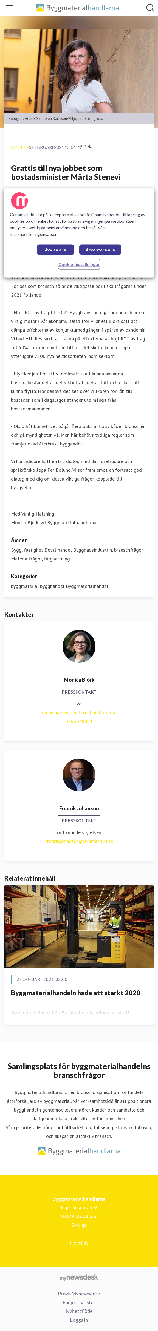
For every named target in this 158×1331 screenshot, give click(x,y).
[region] (79, 232)
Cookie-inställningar (79, 264)
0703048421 (79, 721)
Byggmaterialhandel (87, 586)
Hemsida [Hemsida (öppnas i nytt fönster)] (79, 1243)
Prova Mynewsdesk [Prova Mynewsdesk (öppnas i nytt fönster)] (79, 1294)
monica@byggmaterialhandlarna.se (79, 712)
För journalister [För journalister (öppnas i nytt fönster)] (79, 1302)
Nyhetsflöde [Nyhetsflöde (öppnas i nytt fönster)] (79, 1311)
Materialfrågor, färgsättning (40, 558)
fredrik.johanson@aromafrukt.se (79, 841)
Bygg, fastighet (27, 550)
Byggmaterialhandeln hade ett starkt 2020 (75, 993)
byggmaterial (25, 586)
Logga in (79, 1320)
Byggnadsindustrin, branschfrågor (108, 550)
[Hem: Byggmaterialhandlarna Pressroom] (77, 8)
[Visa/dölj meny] (9, 8)
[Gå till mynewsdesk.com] (79, 1277)
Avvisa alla (55, 249)
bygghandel (52, 586)
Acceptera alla (100, 249)
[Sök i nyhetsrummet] (150, 8)
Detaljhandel (58, 550)
